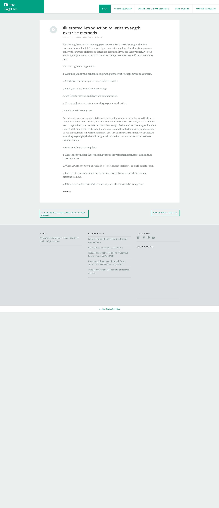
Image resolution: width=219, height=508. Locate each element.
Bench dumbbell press (164, 213)
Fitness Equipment (123, 9)
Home (104, 9)
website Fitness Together (109, 309)
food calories (182, 9)
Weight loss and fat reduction (153, 9)
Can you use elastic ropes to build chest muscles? (63, 214)
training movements (206, 9)
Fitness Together (11, 6)
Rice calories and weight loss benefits (105, 247)
